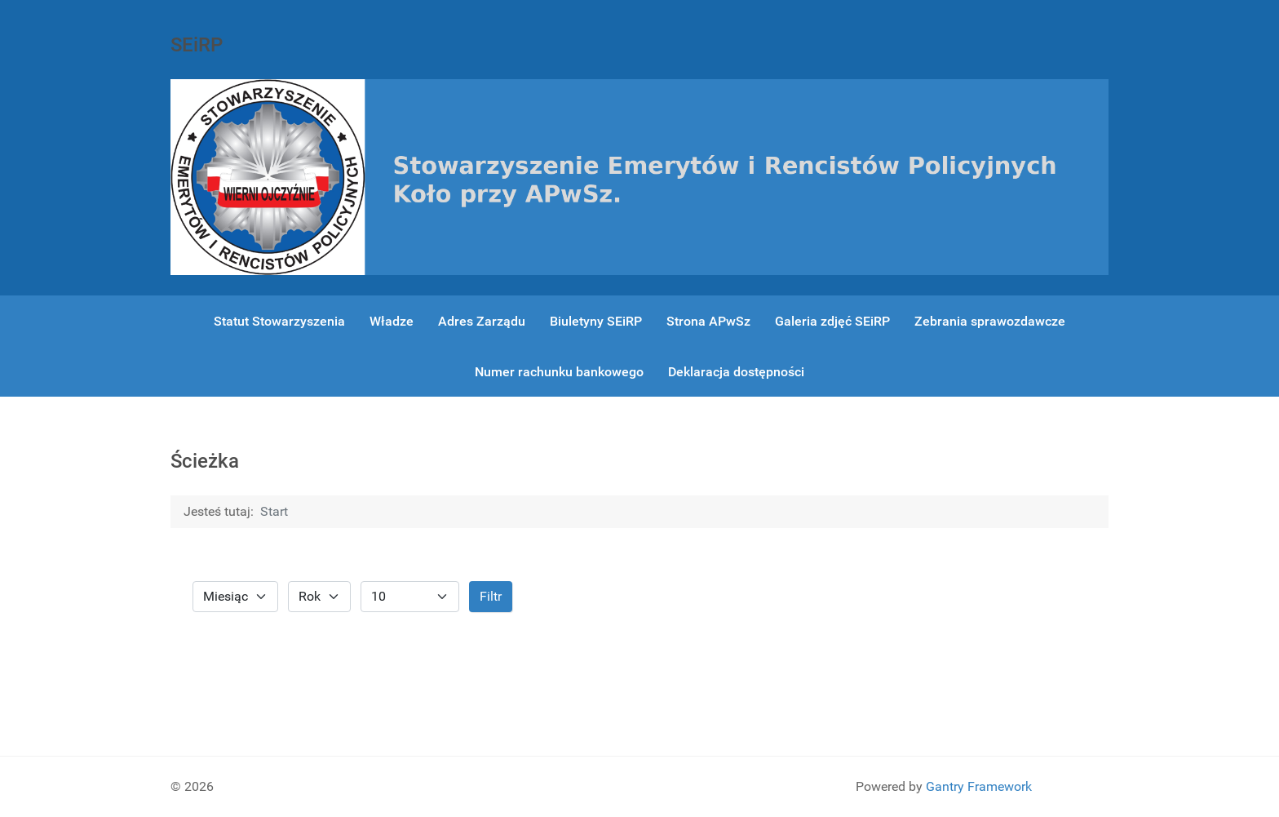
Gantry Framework (979, 786)
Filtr (491, 596)
